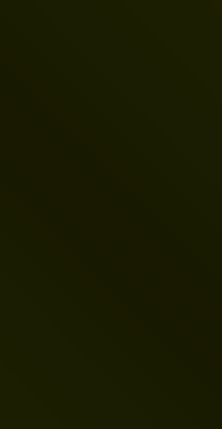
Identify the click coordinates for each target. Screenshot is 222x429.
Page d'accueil (35, 264)
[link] (57, 130)
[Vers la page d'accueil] (26, 15)
